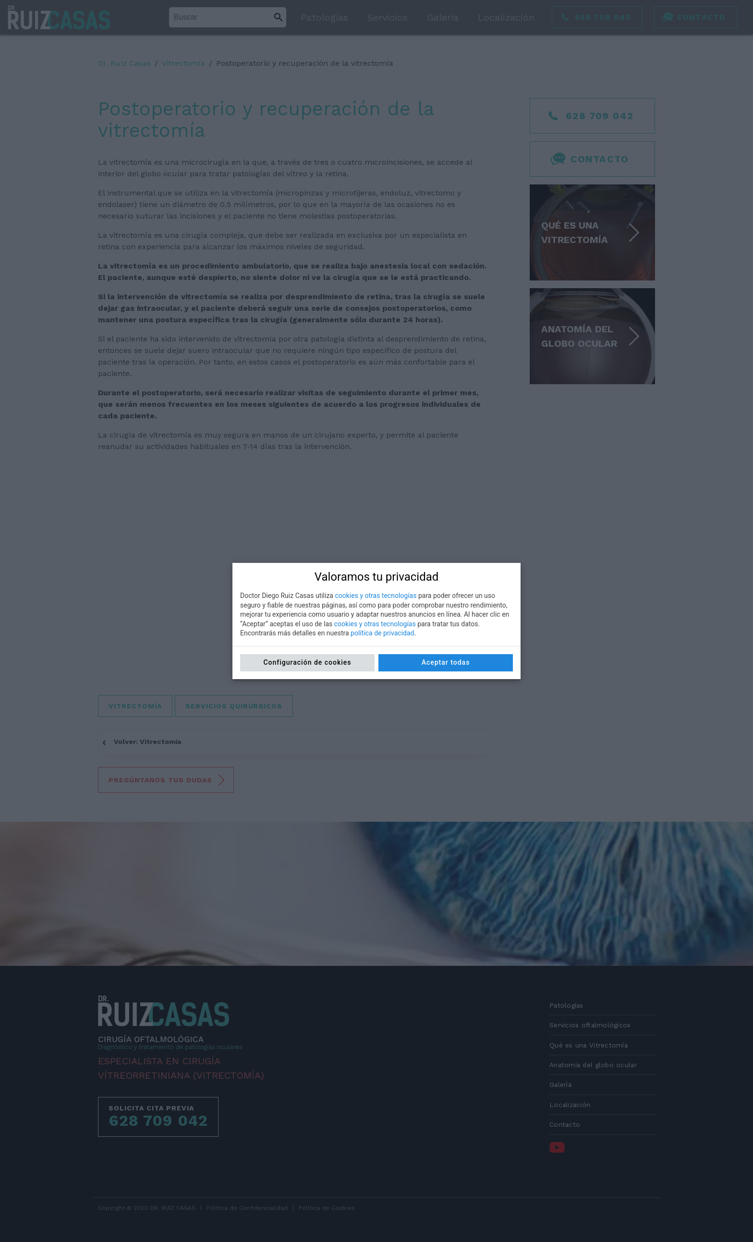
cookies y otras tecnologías (375, 595)
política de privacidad (382, 633)
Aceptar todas (446, 662)
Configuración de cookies (307, 662)
